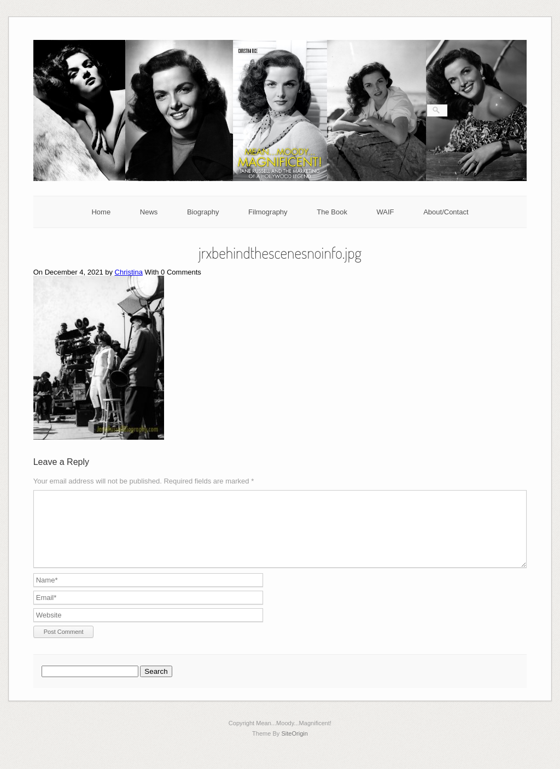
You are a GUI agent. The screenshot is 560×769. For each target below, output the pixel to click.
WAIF (385, 212)
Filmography (268, 212)
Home (100, 212)
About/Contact (445, 212)
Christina (129, 272)
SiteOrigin (294, 746)
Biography (203, 212)
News (149, 212)
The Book (332, 212)
